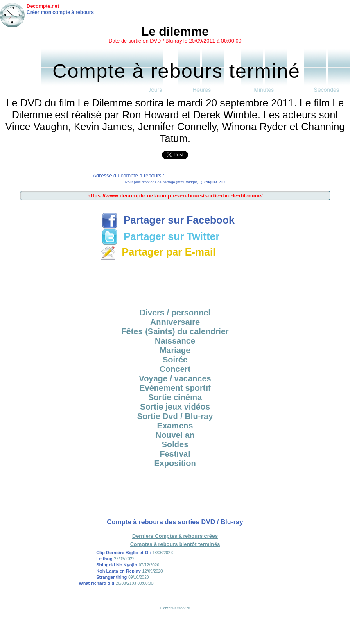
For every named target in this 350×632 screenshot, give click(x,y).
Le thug (104, 558)
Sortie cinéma (175, 397)
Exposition (175, 463)
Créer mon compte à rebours (60, 12)
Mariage (175, 350)
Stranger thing (112, 577)
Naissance (175, 340)
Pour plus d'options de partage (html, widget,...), (175, 182)
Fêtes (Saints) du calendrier (174, 331)
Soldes (175, 444)
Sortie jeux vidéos (175, 406)
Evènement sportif (174, 387)
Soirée (175, 359)
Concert (175, 369)
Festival (175, 453)
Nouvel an (175, 434)
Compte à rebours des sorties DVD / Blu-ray (175, 522)
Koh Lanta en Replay (118, 571)
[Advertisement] (175, 281)
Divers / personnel (175, 312)
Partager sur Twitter (160, 236)
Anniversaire (175, 321)
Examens (175, 425)
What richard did (96, 583)
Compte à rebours (175, 608)
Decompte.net (43, 6)
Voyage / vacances (175, 378)
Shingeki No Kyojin (116, 564)
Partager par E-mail (158, 252)
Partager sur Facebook (168, 220)
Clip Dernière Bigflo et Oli (123, 552)
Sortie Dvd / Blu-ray (175, 416)
